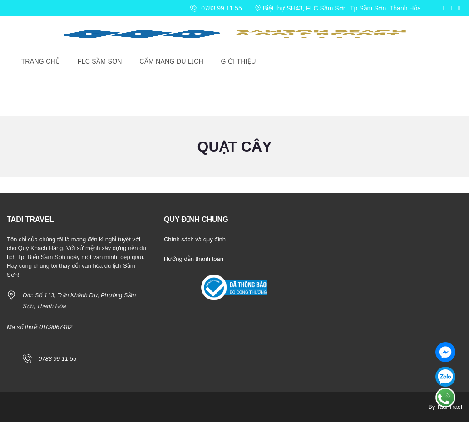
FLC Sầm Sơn (100, 61)
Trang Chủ (40, 61)
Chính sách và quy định (195, 239)
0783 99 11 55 (216, 8)
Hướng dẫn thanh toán (193, 258)
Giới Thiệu (238, 61)
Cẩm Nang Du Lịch (171, 61)
